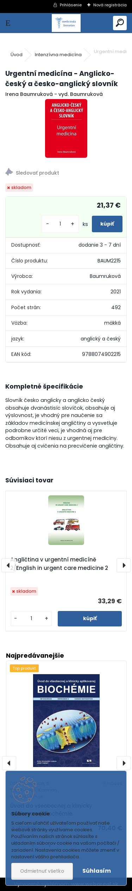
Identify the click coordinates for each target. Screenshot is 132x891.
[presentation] (8, 565)
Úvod (17, 54)
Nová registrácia (110, 5)
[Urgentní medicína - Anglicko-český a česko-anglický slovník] (66, 128)
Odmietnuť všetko (42, 871)
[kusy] (60, 224)
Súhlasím (96, 871)
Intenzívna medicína (58, 54)
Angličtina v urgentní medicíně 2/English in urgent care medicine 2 (59, 564)
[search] (120, 23)
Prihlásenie (71, 5)
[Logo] (66, 23)
